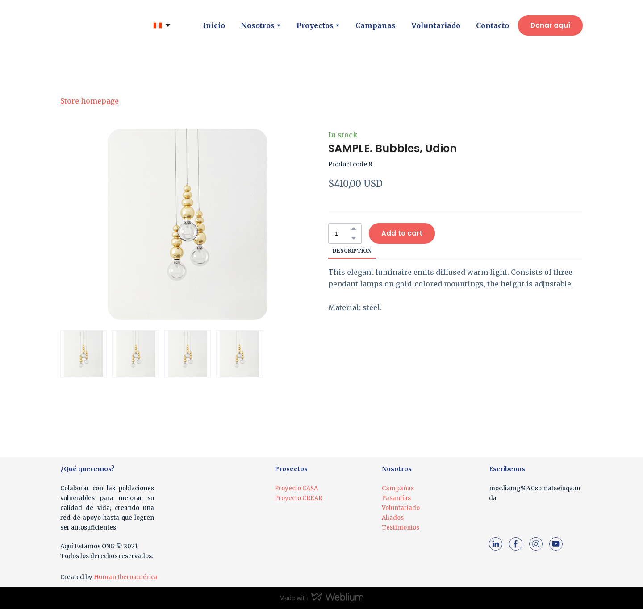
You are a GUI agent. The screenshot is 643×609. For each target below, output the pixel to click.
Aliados (393, 518)
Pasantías (396, 498)
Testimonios (400, 527)
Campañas (375, 25)
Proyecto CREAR (298, 498)
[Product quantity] (342, 233)
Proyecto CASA (296, 488)
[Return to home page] (92, 25)
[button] (550, 25)
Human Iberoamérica (126, 577)
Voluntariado (435, 25)
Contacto (492, 25)
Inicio (214, 25)
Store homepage (89, 100)
